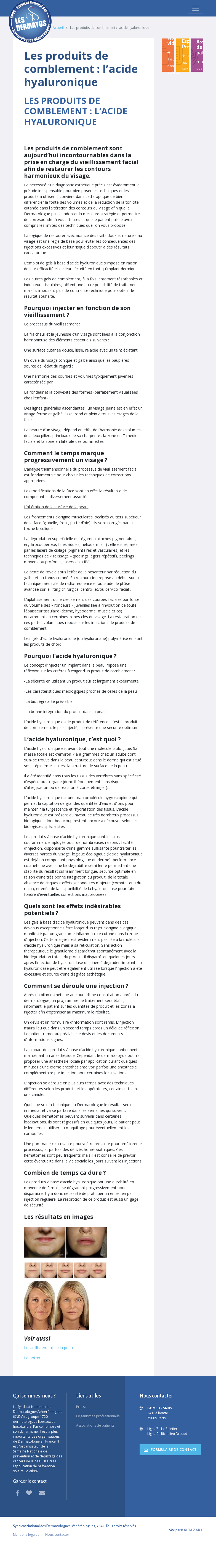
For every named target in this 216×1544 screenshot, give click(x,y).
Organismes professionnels (97, 1416)
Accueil (58, 27)
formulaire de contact (170, 1449)
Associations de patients (95, 1425)
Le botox (32, 1357)
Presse (81, 1406)
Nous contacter (57, 1534)
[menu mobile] (195, 8)
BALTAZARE (192, 1530)
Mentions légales (26, 1534)
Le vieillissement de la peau (48, 1347)
